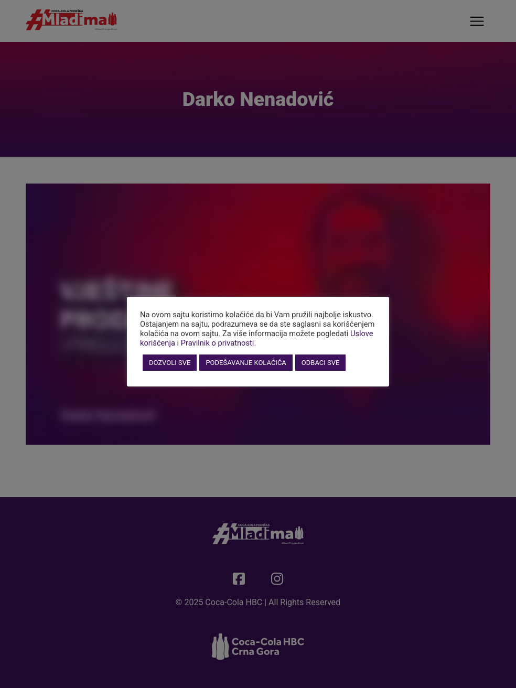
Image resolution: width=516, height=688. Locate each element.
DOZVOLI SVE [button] (169, 363)
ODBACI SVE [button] (321, 363)
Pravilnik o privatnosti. (218, 343)
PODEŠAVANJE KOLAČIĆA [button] (246, 363)
